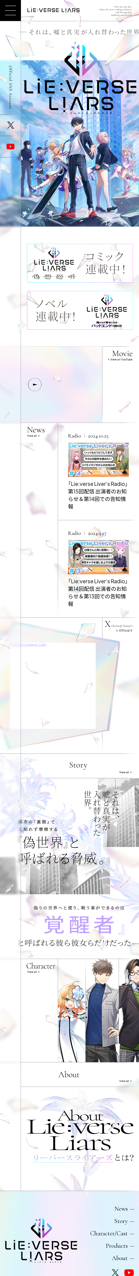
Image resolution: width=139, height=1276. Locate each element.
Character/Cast (109, 1233)
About (120, 1258)
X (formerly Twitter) (10, 125)
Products (117, 1246)
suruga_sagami (107, 1010)
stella (74, 1010)
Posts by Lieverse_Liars (28, 644)
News (121, 1209)
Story (121, 1221)
